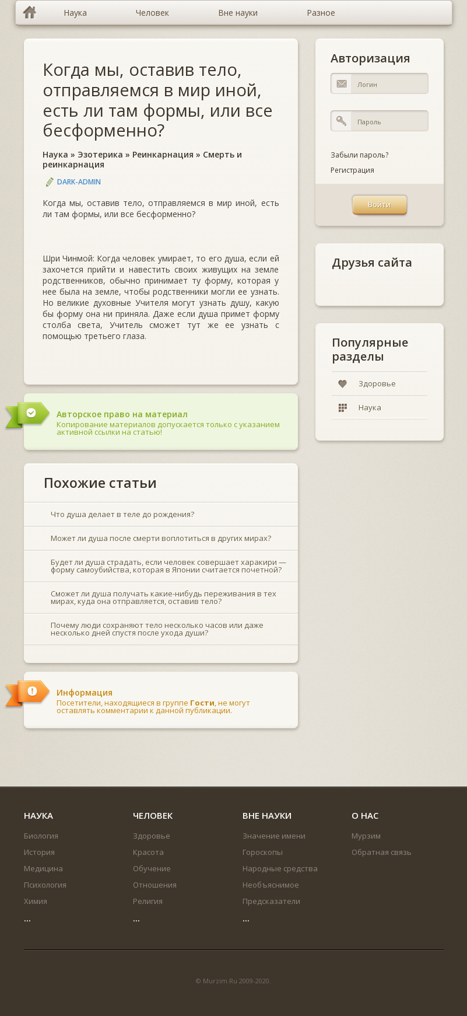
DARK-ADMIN (79, 182)
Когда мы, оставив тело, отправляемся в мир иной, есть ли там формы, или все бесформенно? (158, 99)
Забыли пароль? (359, 155)
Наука (55, 154)
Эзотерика (100, 154)
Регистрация (352, 170)
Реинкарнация (163, 154)
